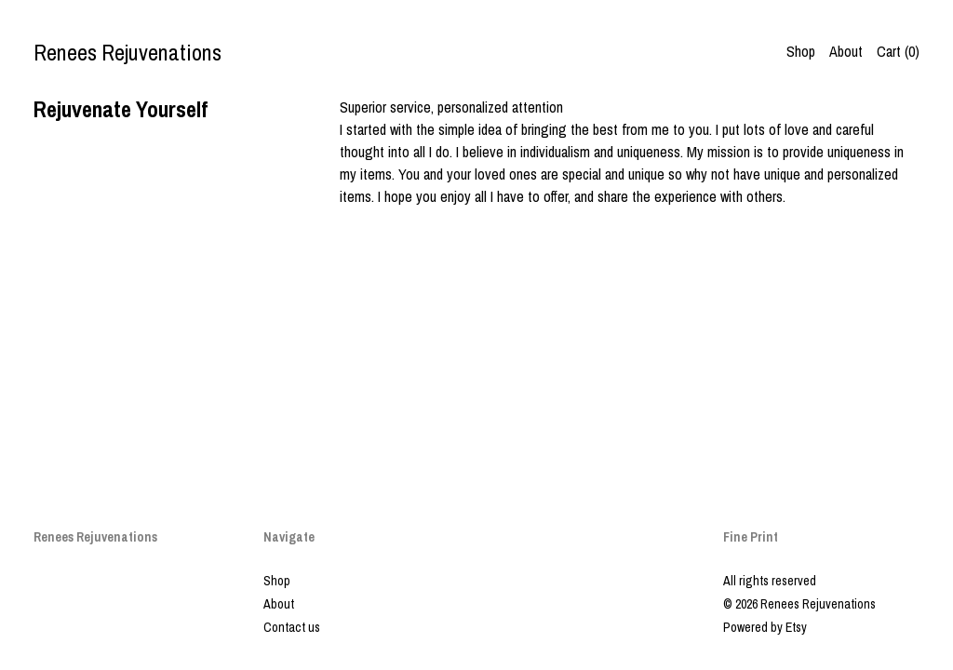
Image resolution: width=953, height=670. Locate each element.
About (846, 51)
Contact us (291, 627)
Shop (800, 51)
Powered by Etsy (765, 627)
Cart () (898, 51)
